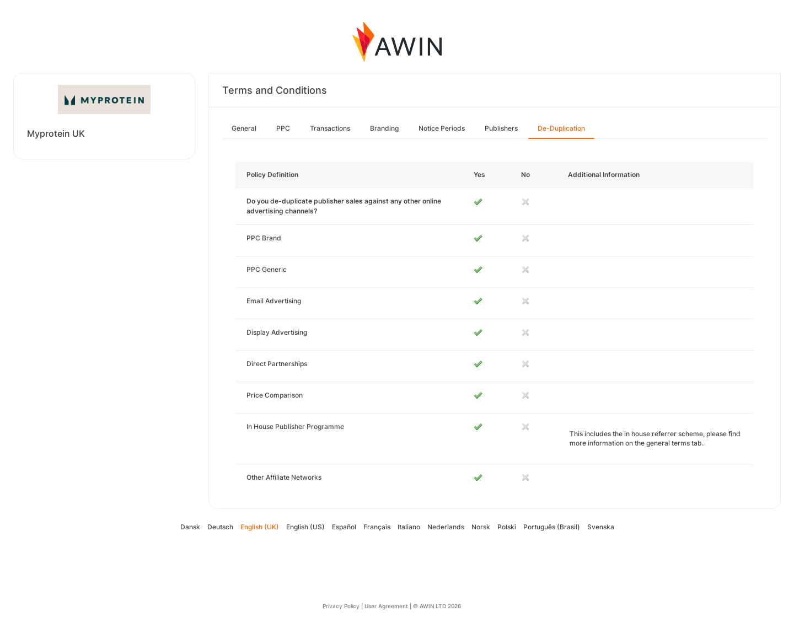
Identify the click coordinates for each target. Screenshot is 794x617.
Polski (506, 527)
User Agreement (386, 606)
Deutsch (220, 527)
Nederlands (445, 527)
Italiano (409, 527)
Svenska (600, 527)
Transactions (330, 128)
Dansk (190, 527)
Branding (384, 128)
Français (376, 527)
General (244, 128)
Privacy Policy (341, 606)
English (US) (305, 527)
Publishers (501, 128)
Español (344, 527)
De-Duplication (561, 128)
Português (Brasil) (551, 527)
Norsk (480, 527)
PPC (283, 128)
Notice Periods (442, 128)
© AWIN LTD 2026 (437, 606)
